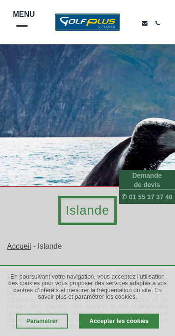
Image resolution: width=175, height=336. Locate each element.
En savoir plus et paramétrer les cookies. (100, 293)
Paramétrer (42, 320)
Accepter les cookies (118, 320)
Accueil (19, 246)
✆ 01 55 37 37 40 (146, 197)
